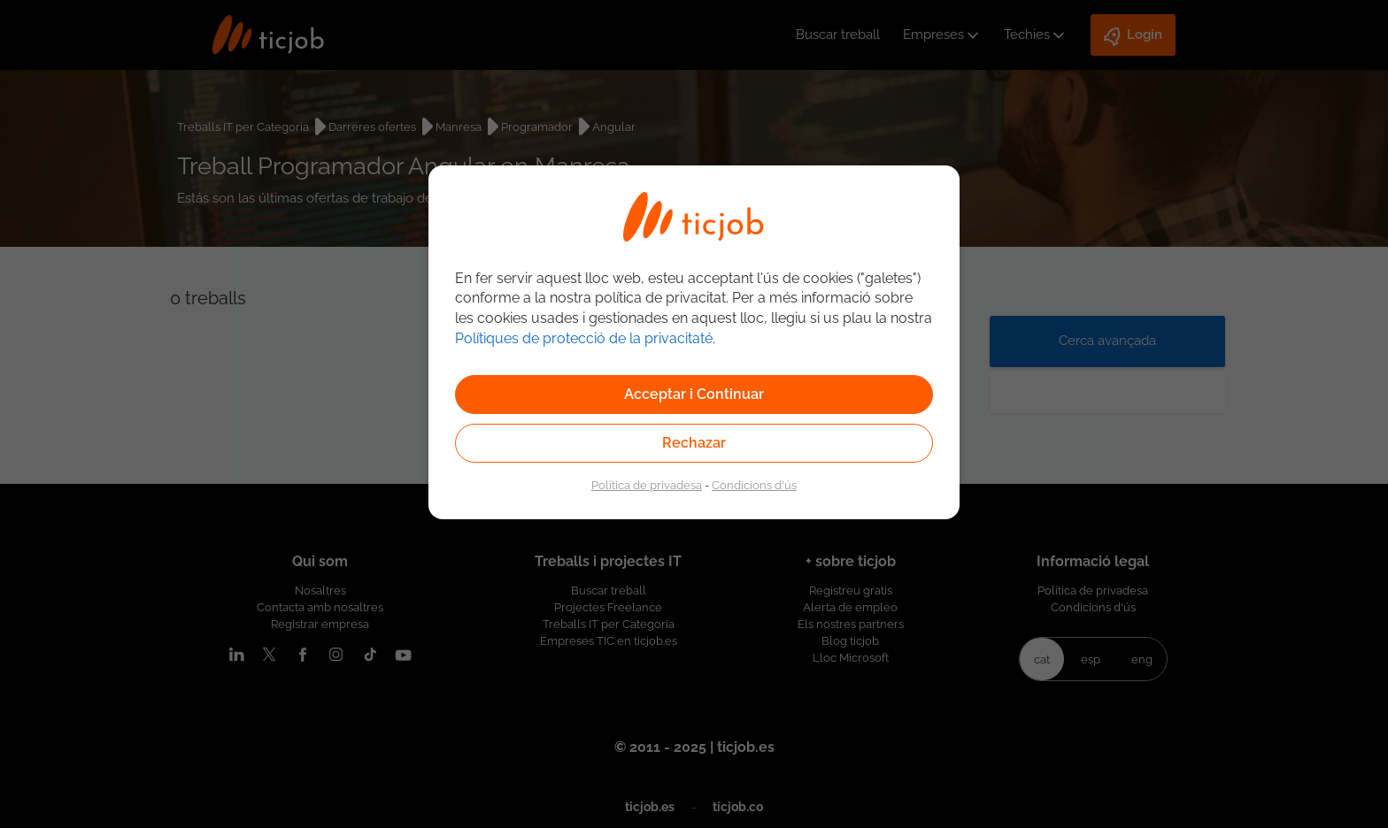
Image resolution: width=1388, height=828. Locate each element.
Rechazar (694, 442)
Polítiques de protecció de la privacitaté (584, 338)
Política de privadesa (646, 485)
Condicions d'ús (754, 485)
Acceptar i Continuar (694, 394)
